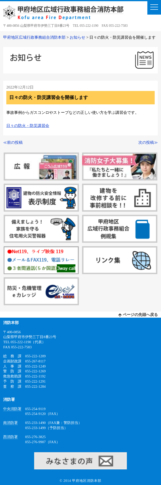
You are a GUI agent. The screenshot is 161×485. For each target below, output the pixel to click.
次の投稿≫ (148, 142)
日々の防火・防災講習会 (27, 126)
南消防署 (10, 423)
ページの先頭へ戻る (138, 315)
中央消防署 (12, 409)
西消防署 (10, 437)
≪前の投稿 (13, 142)
